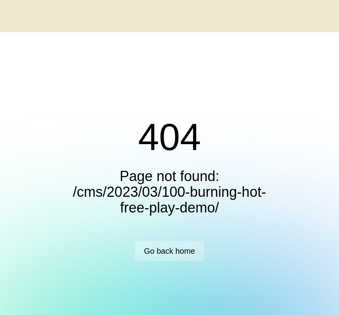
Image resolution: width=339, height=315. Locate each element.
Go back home (169, 251)
